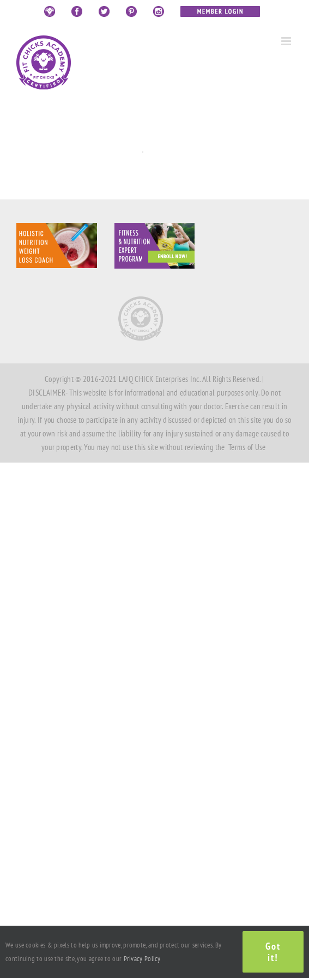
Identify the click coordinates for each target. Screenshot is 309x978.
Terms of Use (247, 447)
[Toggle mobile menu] (287, 41)
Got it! (273, 952)
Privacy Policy (142, 958)
